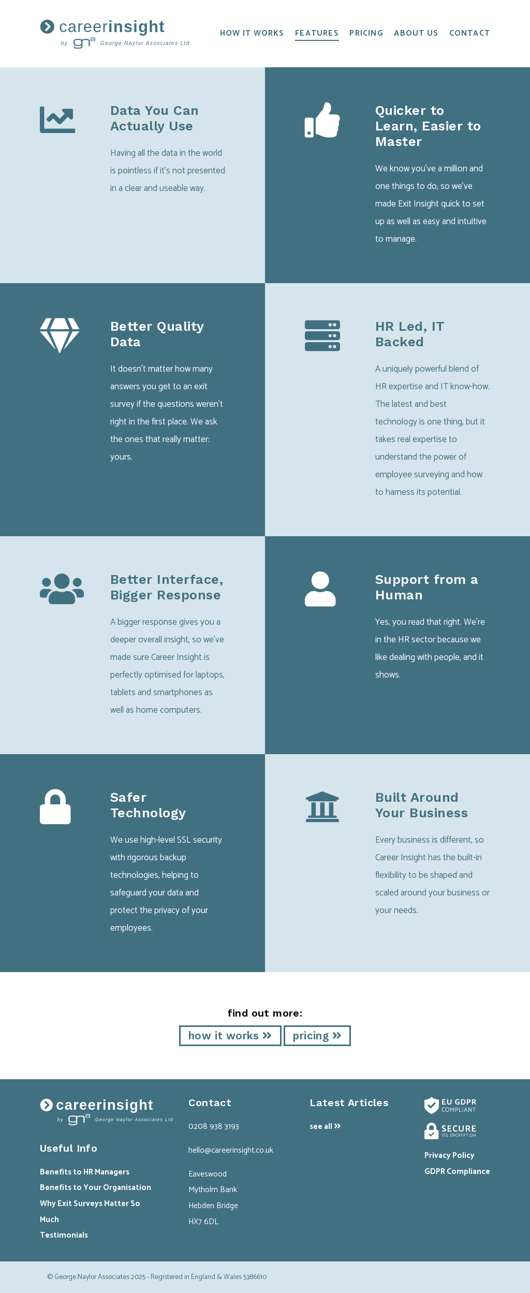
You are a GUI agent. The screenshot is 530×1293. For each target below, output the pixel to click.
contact (470, 33)
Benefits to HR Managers (84, 1172)
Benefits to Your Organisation (95, 1187)
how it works (252, 33)
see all (325, 1126)
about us (416, 33)
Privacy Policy (449, 1155)
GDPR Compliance (457, 1171)
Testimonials (64, 1235)
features (317, 33)
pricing (366, 33)
